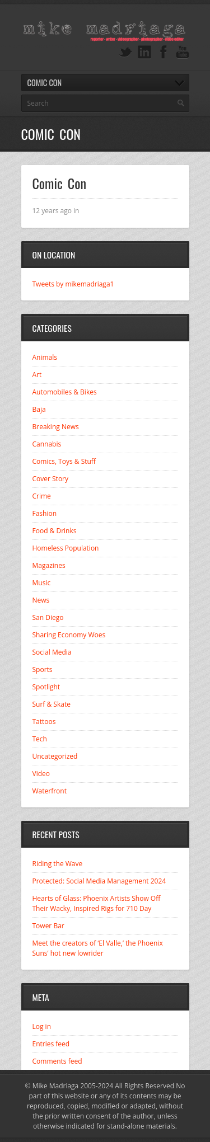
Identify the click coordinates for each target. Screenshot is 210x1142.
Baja (39, 409)
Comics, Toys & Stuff (64, 461)
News (41, 600)
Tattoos (44, 721)
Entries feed (51, 1044)
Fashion (44, 513)
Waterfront (49, 791)
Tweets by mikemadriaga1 (73, 284)
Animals (45, 357)
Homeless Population (65, 548)
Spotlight (46, 687)
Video (41, 773)
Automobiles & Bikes (64, 392)
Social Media (52, 652)
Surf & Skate (51, 704)
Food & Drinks (54, 530)
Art (37, 374)
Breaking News (55, 426)
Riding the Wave (57, 863)
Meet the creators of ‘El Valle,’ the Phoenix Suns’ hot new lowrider (97, 948)
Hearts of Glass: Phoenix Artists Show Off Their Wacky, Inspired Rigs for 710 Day (96, 903)
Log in (42, 1026)
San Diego (48, 617)
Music (41, 583)
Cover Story (50, 478)
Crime (41, 496)
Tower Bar (48, 925)
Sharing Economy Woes (69, 635)
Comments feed (57, 1061)
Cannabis (47, 444)
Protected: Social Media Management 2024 (99, 881)
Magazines (49, 565)
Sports (42, 669)
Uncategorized (55, 756)
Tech (39, 739)
